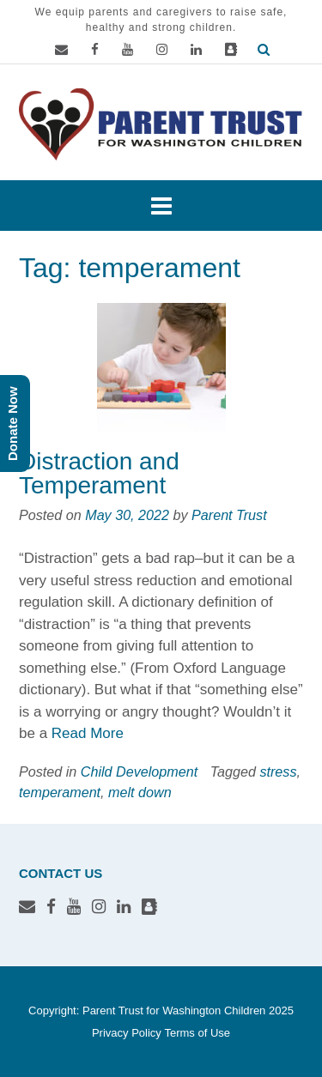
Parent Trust (229, 515)
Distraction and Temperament (99, 473)
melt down (140, 792)
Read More (88, 733)
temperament (59, 792)
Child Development (139, 771)
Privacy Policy (126, 1032)
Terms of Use (197, 1032)
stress (277, 771)
